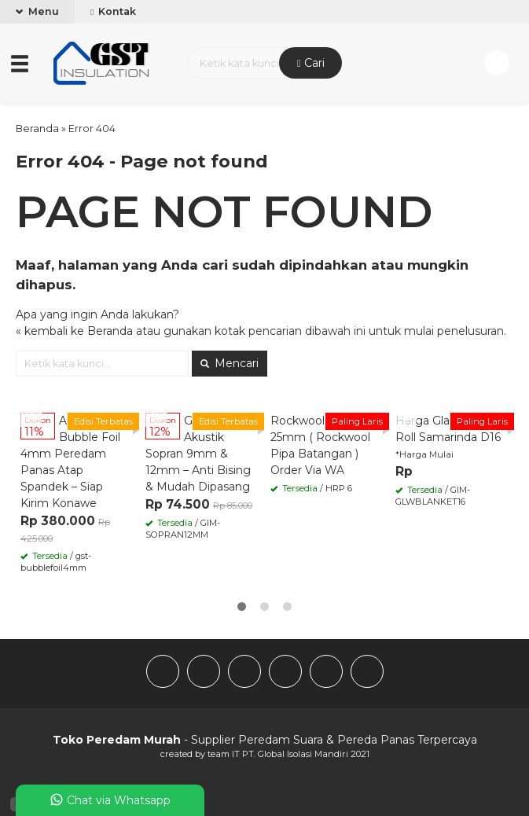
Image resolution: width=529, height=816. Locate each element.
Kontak (113, 11)
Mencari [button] (229, 363)
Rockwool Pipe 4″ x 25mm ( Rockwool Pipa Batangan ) (323, 437)
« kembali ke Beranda (74, 331)
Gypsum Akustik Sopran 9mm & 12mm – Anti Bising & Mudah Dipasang (198, 454)
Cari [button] (311, 63)
